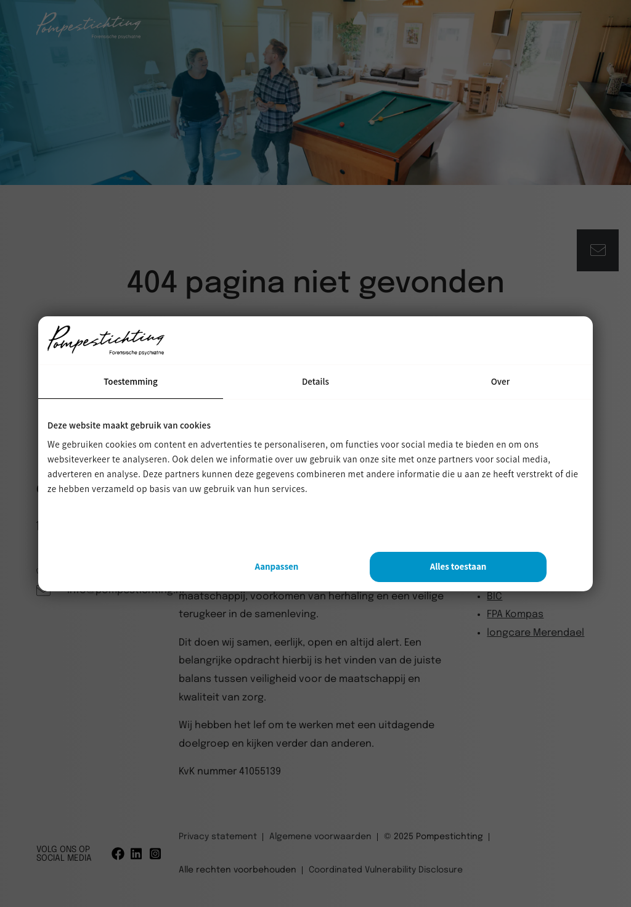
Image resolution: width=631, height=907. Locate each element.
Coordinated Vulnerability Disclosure (386, 870)
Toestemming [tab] (131, 381)
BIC (494, 596)
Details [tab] (315, 381)
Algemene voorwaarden (320, 836)
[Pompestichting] (88, 36)
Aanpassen (276, 566)
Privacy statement (218, 836)
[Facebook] (118, 853)
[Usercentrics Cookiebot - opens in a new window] (493, 340)
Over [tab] (500, 381)
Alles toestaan (458, 566)
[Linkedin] (137, 853)
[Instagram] (156, 853)
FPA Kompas (515, 614)
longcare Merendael (535, 633)
